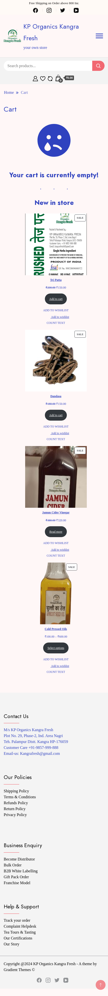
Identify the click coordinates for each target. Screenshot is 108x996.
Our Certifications (18, 938)
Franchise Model (17, 883)
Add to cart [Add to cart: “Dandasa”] (56, 415)
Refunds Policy (16, 803)
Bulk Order (12, 865)
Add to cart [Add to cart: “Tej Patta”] (56, 299)
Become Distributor (19, 859)
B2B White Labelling (20, 871)
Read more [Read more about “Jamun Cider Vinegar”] (55, 531)
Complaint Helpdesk (20, 926)
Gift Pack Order (16, 877)
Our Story (11, 944)
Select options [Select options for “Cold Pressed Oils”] (56, 648)
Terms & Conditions (20, 797)
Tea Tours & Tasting (20, 932)
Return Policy (14, 809)
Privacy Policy (15, 815)
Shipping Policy (16, 791)
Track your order (17, 920)
